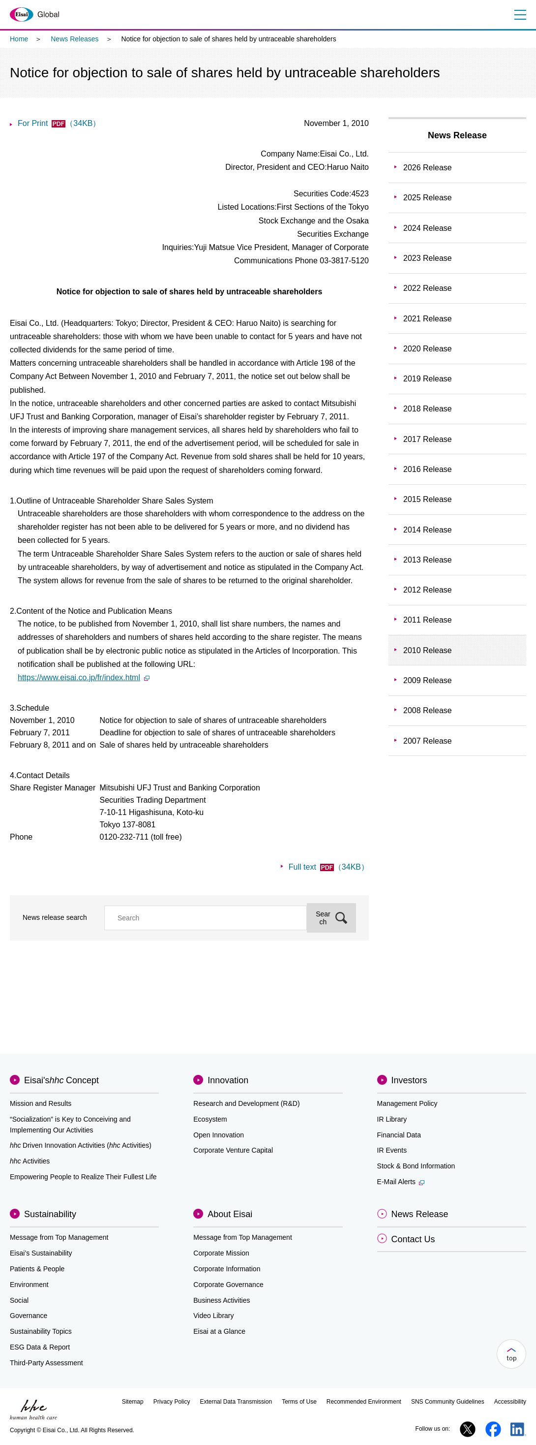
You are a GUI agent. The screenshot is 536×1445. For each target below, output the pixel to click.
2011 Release (427, 620)
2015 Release (427, 499)
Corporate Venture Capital (233, 1150)
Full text (329, 867)
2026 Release (427, 167)
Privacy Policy (171, 1401)
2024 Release (427, 228)
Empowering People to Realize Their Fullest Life (83, 1177)
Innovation (228, 1080)
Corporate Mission (221, 1253)
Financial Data (399, 1135)
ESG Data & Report (40, 1347)
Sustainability (50, 1214)
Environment (29, 1284)
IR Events (392, 1150)
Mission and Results (40, 1103)
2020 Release (427, 349)
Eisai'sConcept (61, 1080)
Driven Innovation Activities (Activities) (80, 1145)
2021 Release (427, 318)
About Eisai (230, 1214)
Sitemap (133, 1401)
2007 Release (427, 741)
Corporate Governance (228, 1284)
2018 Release (427, 409)
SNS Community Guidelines (447, 1401)
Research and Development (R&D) (246, 1103)
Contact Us (413, 1239)
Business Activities (221, 1300)
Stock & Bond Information (416, 1166)
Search (323, 918)
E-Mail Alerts (401, 1182)
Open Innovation (218, 1135)
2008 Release (427, 710)
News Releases (74, 39)
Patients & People (37, 1269)
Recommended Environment (364, 1401)
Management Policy (407, 1103)
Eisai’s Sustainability (41, 1253)
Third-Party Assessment (46, 1363)
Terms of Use (299, 1401)
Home (19, 39)
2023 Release (427, 258)
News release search (55, 917)
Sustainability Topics (41, 1331)
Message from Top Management (59, 1237)
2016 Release (427, 469)
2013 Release (427, 560)
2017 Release (427, 439)
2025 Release (427, 197)
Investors (409, 1080)
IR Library (392, 1119)
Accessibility (510, 1401)
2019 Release (427, 379)
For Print (59, 123)
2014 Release (427, 530)
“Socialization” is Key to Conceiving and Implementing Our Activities (70, 1124)
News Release (457, 135)
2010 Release (427, 650)
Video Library (213, 1315)
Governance (28, 1315)
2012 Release (427, 590)
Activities (30, 1161)
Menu (519, 15)
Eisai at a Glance (219, 1331)
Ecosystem (210, 1119)
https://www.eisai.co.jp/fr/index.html (83, 677)
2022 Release (427, 288)
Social (19, 1300)
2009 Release (427, 680)
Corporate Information (226, 1269)
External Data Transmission (236, 1401)
